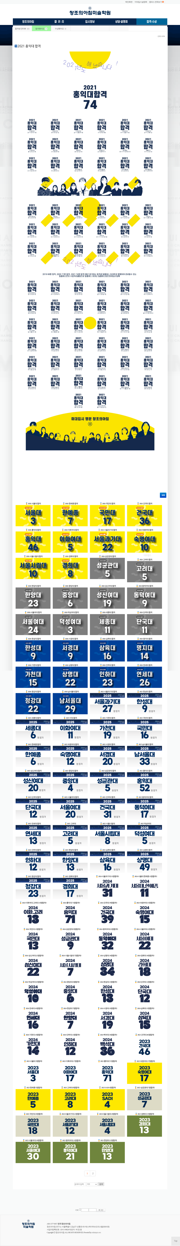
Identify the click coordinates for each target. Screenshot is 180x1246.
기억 (76, 1210)
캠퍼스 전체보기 (155, 2)
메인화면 (128, 2)
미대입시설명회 (141, 2)
